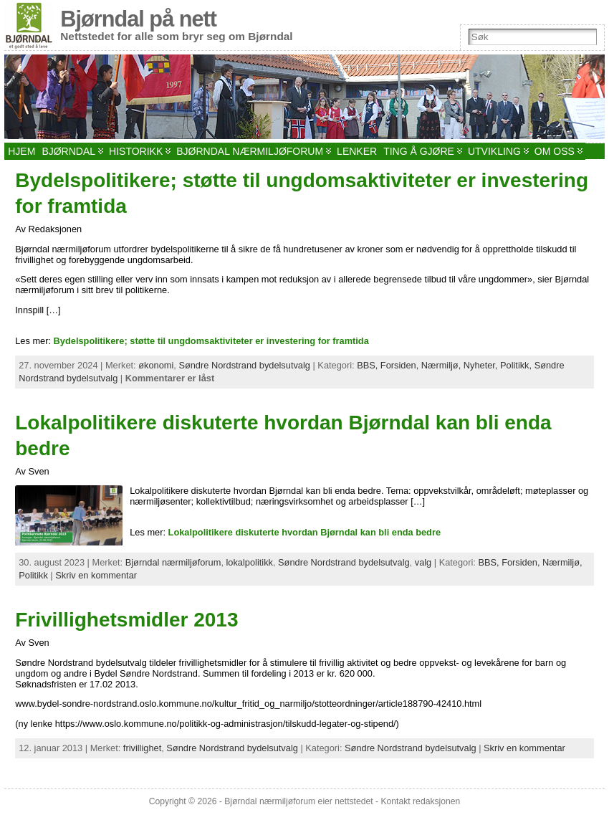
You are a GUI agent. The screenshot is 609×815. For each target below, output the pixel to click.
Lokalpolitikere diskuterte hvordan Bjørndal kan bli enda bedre (304, 532)
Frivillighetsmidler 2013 (126, 620)
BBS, (368, 365)
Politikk (33, 575)
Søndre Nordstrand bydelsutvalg (244, 365)
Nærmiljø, (442, 365)
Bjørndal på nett (138, 19)
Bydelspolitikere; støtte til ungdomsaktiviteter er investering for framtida (211, 340)
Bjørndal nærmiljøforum (173, 562)
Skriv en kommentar (96, 575)
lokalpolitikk (249, 562)
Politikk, (517, 365)
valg (423, 562)
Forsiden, (400, 365)
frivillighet (142, 748)
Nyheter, (482, 365)
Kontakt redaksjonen (420, 801)
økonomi (155, 365)
